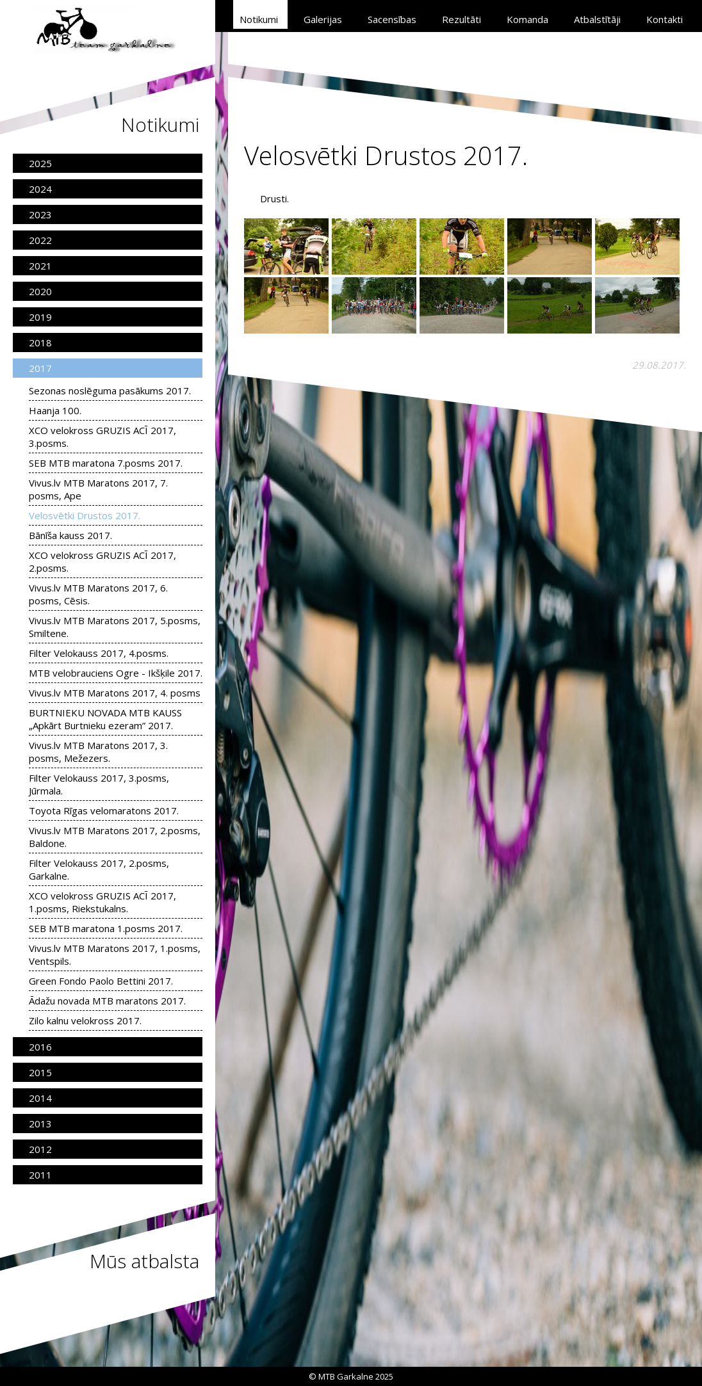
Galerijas (323, 19)
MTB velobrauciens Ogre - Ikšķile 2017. (115, 672)
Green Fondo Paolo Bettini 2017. (101, 980)
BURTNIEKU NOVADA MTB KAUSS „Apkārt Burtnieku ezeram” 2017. (105, 719)
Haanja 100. (55, 410)
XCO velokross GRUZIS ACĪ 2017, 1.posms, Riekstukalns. (102, 902)
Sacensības (392, 19)
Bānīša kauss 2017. (70, 535)
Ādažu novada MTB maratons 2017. (107, 1000)
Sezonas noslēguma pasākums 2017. (110, 390)
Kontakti (664, 19)
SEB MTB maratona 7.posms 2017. (106, 462)
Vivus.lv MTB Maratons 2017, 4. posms (114, 692)
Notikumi (259, 19)
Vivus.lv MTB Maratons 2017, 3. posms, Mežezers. (98, 751)
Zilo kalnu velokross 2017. (85, 1020)
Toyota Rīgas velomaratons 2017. (104, 810)
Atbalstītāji (597, 19)
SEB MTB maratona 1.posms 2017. (106, 928)
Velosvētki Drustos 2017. (84, 515)
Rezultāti (461, 19)
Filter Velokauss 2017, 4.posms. (98, 653)
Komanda (527, 19)
